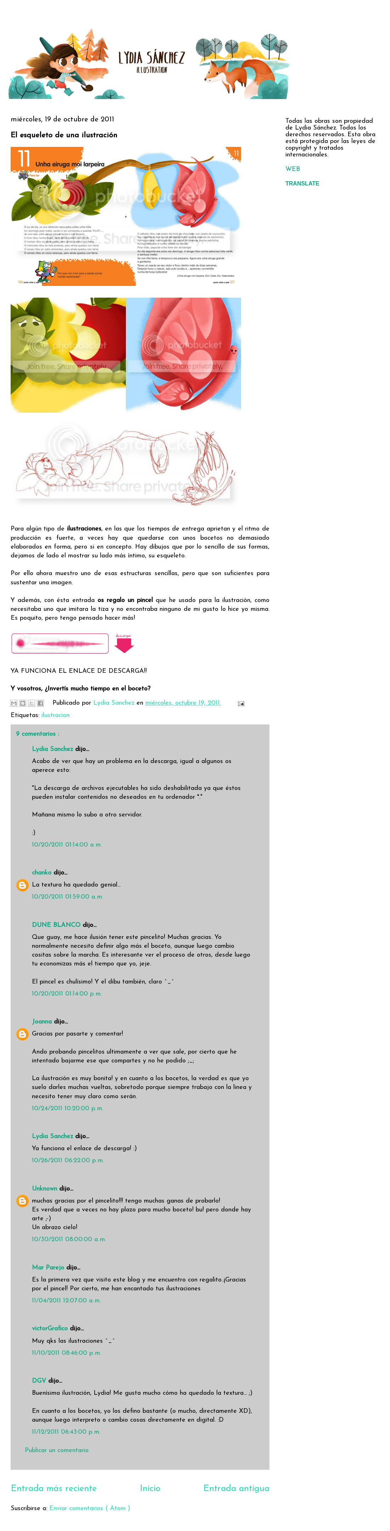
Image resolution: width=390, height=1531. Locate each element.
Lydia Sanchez (53, 749)
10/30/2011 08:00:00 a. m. (69, 1239)
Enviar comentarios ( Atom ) (89, 1508)
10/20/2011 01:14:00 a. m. (67, 845)
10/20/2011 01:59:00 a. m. (67, 897)
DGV (40, 1381)
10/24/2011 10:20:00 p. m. (67, 1108)
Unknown (45, 1189)
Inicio (150, 1488)
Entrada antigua (236, 1488)
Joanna (43, 1022)
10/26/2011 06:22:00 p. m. (68, 1160)
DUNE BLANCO (57, 925)
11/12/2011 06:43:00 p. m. (66, 1432)
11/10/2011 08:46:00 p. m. (66, 1353)
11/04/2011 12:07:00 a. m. (66, 1300)
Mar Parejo (49, 1268)
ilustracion (55, 715)
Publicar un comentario (57, 1450)
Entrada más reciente (54, 1488)
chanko (43, 873)
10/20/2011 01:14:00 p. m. (67, 994)
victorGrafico (51, 1328)
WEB (292, 169)
